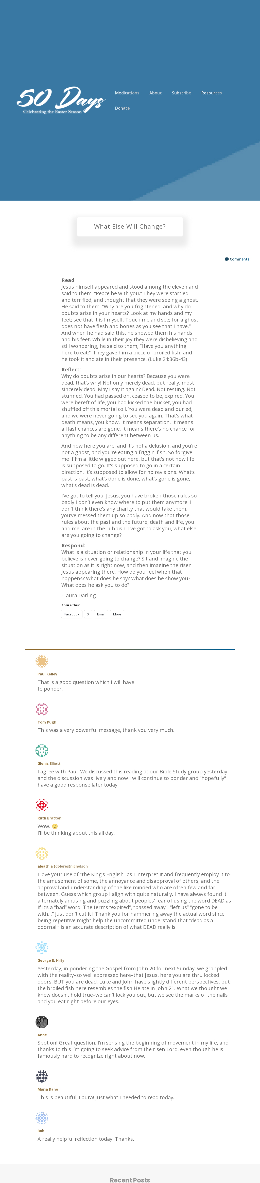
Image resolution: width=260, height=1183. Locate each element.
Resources (211, 93)
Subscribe (181, 93)
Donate (122, 108)
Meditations (127, 93)
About (155, 93)
